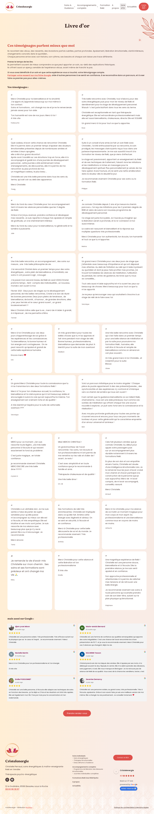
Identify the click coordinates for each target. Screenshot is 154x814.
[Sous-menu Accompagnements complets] (97, 6)
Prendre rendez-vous (77, 713)
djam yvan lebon (22, 626)
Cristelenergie (24, 6)
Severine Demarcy (94, 679)
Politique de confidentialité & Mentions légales (131, 807)
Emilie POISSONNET (23, 679)
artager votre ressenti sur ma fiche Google (30, 75)
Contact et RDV (123, 758)
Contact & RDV (143, 6)
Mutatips (29, 807)
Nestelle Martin (21, 653)
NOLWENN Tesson (93, 653)
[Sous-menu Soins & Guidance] (74, 6)
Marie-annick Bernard (95, 626)
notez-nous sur (128, 788)
